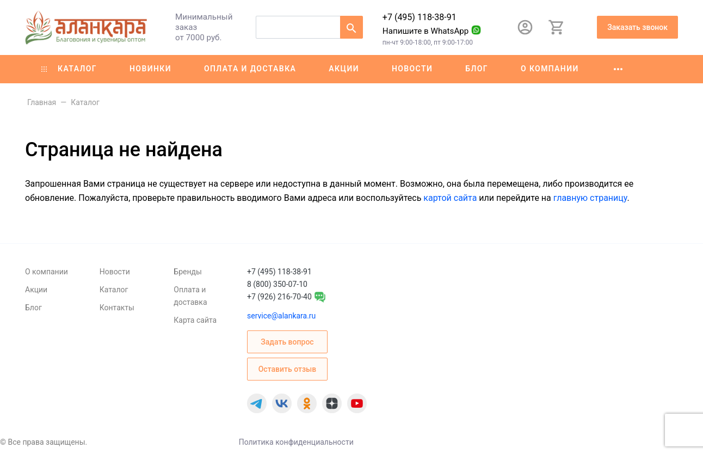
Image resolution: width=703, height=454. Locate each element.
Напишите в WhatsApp (426, 31)
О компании (550, 68)
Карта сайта (195, 320)
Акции (344, 68)
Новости (412, 68)
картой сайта (450, 198)
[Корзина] (556, 27)
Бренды (188, 271)
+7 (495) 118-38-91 (420, 17)
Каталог (69, 68)
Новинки (150, 68)
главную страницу (590, 198)
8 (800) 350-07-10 (277, 284)
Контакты (117, 307)
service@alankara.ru (281, 315)
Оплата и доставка (250, 68)
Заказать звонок (637, 27)
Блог (476, 68)
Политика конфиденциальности (296, 442)
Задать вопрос (287, 342)
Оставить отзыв (287, 369)
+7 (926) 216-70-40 (279, 296)
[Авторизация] (525, 27)
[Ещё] (618, 69)
